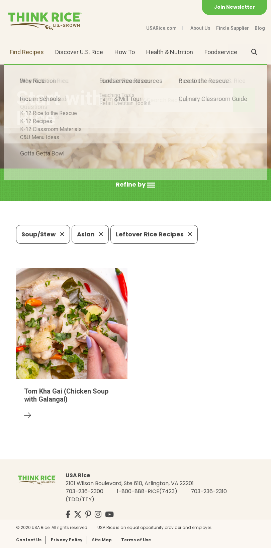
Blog (260, 28)
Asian (90, 234)
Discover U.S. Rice (79, 52)
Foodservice (220, 52)
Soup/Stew (43, 234)
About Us (200, 28)
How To (124, 52)
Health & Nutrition (169, 52)
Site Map (102, 540)
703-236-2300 (84, 491)
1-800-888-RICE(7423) (147, 491)
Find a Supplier (232, 28)
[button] (135, 185)
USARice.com (161, 28)
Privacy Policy (67, 540)
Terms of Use (136, 540)
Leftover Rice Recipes (154, 234)
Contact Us (28, 540)
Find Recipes (27, 52)
